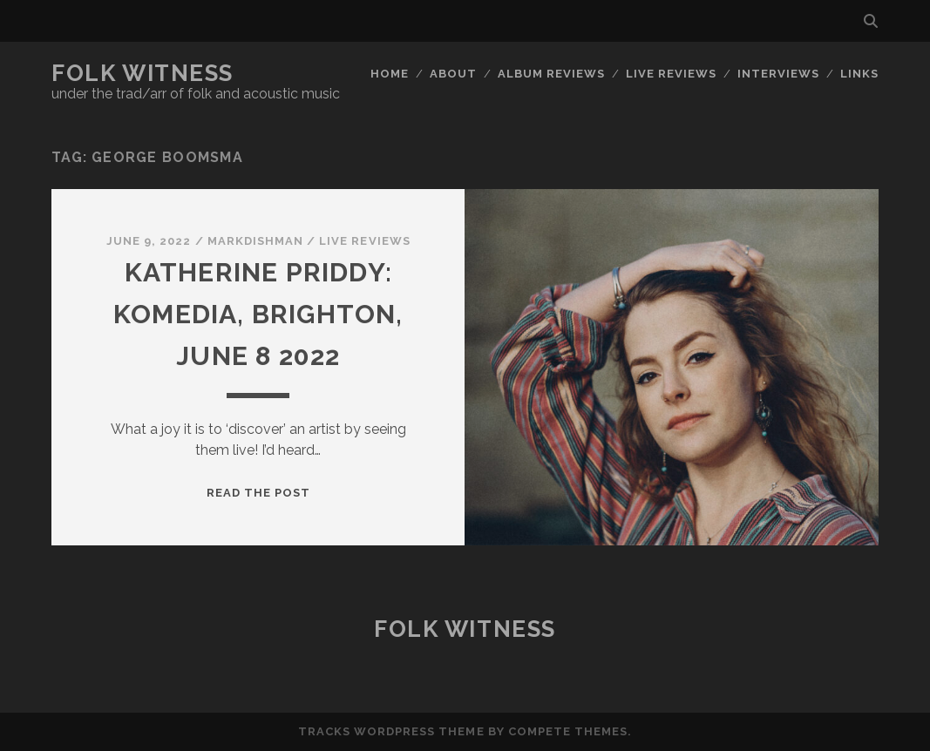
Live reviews (671, 73)
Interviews (778, 73)
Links (859, 73)
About (453, 73)
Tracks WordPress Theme (391, 731)
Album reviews (552, 73)
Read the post (259, 492)
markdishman (255, 240)
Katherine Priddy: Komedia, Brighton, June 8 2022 (258, 314)
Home (389, 73)
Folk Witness (142, 73)
